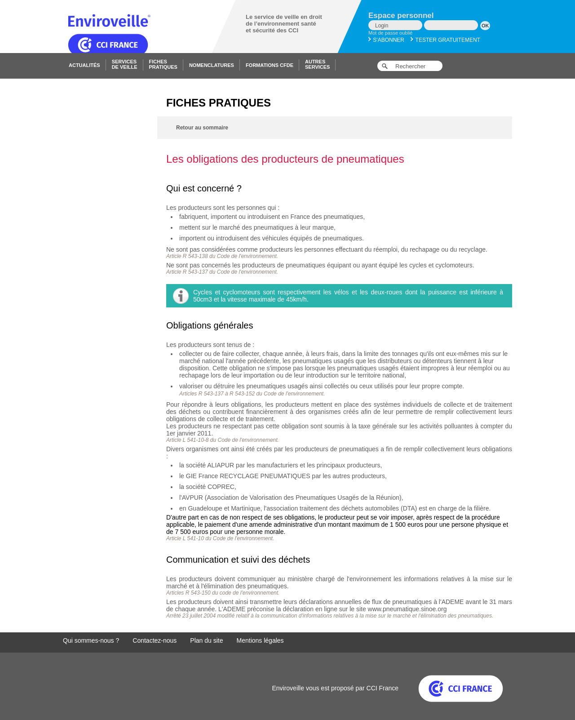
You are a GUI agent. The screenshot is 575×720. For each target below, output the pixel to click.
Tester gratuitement (445, 40)
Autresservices (317, 64)
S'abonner (386, 40)
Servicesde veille (124, 64)
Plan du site (206, 640)
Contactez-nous (155, 640)
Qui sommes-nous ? (91, 640)
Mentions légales (260, 640)
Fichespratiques (163, 64)
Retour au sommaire (202, 127)
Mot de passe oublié (390, 33)
